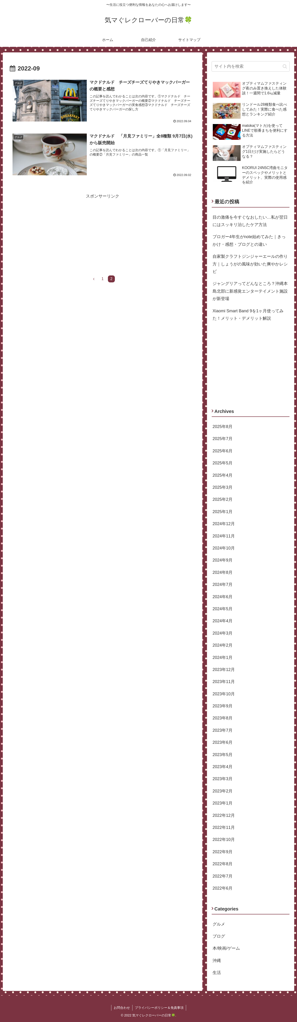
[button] (285, 66)
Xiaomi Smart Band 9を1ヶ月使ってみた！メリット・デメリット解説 (248, 315)
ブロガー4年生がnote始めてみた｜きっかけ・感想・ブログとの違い (249, 240)
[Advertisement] (102, 232)
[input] (251, 66)
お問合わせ (122, 1007)
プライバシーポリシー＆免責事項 (159, 1007)
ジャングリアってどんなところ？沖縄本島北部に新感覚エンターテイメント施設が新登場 (250, 291)
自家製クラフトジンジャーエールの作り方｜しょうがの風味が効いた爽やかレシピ (250, 264)
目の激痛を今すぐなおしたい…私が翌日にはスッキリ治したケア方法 (250, 221)
